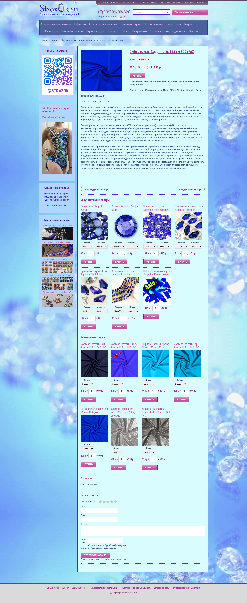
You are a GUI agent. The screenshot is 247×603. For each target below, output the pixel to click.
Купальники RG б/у (130, 2)
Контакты (201, 2)
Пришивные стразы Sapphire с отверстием (156, 208)
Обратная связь (79, 590)
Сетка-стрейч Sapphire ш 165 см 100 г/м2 (94, 410)
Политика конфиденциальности (136, 590)
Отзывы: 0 (86, 478)
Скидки (114, 2)
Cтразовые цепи (95, 31)
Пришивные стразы (131, 24)
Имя (83, 506)
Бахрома (189, 24)
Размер (87, 242)
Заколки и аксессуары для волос (167, 31)
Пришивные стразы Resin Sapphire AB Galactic (94, 272)
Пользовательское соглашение (104, 590)
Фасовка (101, 242)
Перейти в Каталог (55, 117)
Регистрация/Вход (180, 590)
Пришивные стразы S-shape (57, 275)
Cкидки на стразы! (57, 187)
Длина (133, 59)
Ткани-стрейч (173, 24)
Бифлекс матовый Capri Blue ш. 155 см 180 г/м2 (186, 345)
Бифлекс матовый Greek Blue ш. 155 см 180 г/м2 (124, 345)
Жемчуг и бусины (154, 24)
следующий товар (192, 189)
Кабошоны (80, 24)
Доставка (189, 2)
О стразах (103, 2)
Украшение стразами (153, 2)
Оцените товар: (88, 502)
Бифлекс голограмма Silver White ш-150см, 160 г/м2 (123, 412)
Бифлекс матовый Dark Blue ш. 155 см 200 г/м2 (93, 345)
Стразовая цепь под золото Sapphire (123, 272)
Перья (125, 31)
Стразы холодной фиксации (56, 24)
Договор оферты (161, 590)
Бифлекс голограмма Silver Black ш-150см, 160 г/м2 (156, 412)
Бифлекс (72, 40)
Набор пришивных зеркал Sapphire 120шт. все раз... (157, 272)
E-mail (83, 515)
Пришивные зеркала (72, 31)
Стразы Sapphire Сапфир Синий (125, 208)
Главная (43, 40)
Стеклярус (113, 31)
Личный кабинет (174, 2)
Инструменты (139, 31)
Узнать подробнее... (57, 205)
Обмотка (193, 31)
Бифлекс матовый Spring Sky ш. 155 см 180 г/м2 (155, 345)
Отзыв (84, 524)
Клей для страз (49, 31)
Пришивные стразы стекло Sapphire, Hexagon (189, 208)
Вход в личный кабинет (58, 590)
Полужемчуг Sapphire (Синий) (92, 208)
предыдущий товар (94, 189)
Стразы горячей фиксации (103, 24)
